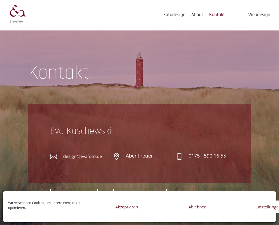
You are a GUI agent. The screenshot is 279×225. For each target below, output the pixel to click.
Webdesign (259, 14)
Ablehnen (198, 206)
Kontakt (217, 14)
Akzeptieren (126, 206)
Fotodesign (174, 14)
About (197, 14)
